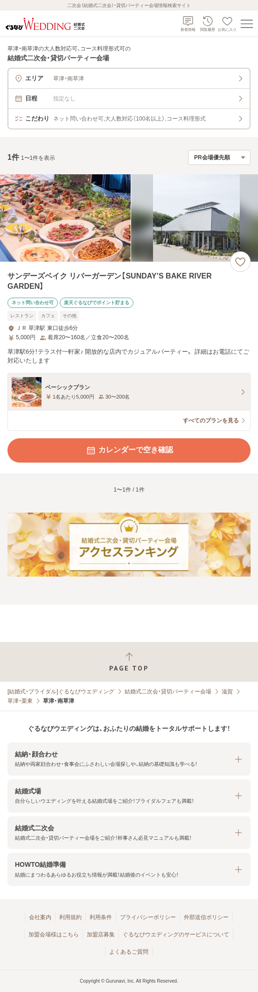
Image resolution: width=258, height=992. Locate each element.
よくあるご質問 (128, 952)
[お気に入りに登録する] (240, 261)
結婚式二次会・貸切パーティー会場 (168, 691)
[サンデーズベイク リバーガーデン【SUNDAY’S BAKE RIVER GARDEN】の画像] (129, 218)
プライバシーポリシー (148, 917)
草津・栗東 (20, 701)
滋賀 (227, 691)
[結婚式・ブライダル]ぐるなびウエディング (60, 691)
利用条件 (101, 917)
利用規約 (70, 917)
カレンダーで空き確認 (129, 450)
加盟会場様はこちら (53, 934)
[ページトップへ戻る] (129, 662)
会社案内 (40, 917)
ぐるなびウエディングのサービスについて (176, 934)
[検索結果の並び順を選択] (219, 157)
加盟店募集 (101, 934)
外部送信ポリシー (206, 917)
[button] (129, 759)
